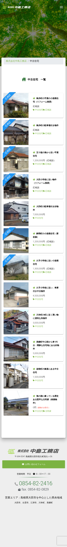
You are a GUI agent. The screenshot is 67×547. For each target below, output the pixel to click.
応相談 (48, 110)
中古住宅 (39, 110)
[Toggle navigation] (61, 7)
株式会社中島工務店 (16, 61)
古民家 (48, 411)
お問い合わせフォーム (33, 464)
